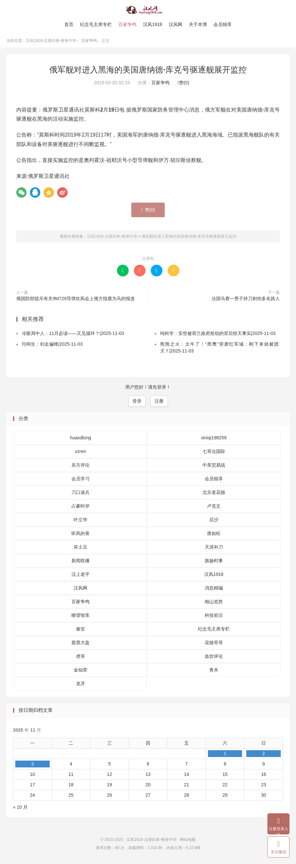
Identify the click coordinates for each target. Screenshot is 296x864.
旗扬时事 (214, 561)
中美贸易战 (213, 465)
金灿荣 (80, 670)
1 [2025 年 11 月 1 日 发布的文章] (225, 753)
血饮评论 (214, 656)
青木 (213, 670)
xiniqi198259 (214, 438)
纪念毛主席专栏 (96, 24)
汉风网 (175, 24)
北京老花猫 (213, 492)
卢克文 (214, 506)
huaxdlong (80, 438)
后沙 (213, 520)
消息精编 (214, 588)
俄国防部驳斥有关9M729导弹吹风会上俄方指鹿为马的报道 (75, 298)
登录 (137, 401)
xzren (80, 451)
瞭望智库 (80, 615)
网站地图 (188, 840)
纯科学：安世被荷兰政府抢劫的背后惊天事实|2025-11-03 (218, 333)
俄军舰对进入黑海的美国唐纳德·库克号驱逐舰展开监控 (148, 69)
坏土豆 (80, 547)
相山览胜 (214, 602)
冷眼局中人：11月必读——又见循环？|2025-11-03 (73, 333)
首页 (68, 24)
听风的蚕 (80, 533)
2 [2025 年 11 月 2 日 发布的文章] (263, 753)
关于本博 (198, 24)
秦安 (80, 629)
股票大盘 (80, 642)
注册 (159, 401)
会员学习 (80, 479)
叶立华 (80, 520)
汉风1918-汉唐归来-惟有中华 (148, 10)
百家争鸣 (127, 24)
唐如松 (214, 533)
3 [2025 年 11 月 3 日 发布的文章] (32, 764)
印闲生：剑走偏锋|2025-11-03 (52, 344)
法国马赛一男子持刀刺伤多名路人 (246, 298)
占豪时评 (80, 506)
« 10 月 (20, 807)
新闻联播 (80, 561)
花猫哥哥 (214, 642)
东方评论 (80, 465)
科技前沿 (214, 615)
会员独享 (222, 24)
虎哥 (80, 656)
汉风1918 (152, 24)
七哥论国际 (213, 451)
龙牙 (80, 683)
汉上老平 (80, 574)
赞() (183, 83)
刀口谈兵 (80, 492)
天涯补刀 (214, 547)
